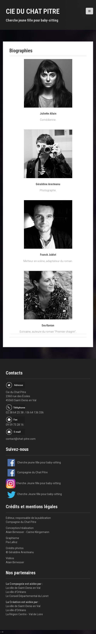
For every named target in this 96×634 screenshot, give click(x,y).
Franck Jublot (48, 254)
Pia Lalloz (11, 542)
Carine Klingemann (37, 532)
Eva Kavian (48, 325)
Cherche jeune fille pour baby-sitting (33, 462)
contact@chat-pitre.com (21, 438)
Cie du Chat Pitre (32, 11)
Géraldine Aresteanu (48, 184)
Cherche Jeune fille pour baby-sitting (33, 483)
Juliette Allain (48, 113)
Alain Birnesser (15, 562)
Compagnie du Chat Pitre (27, 472)
